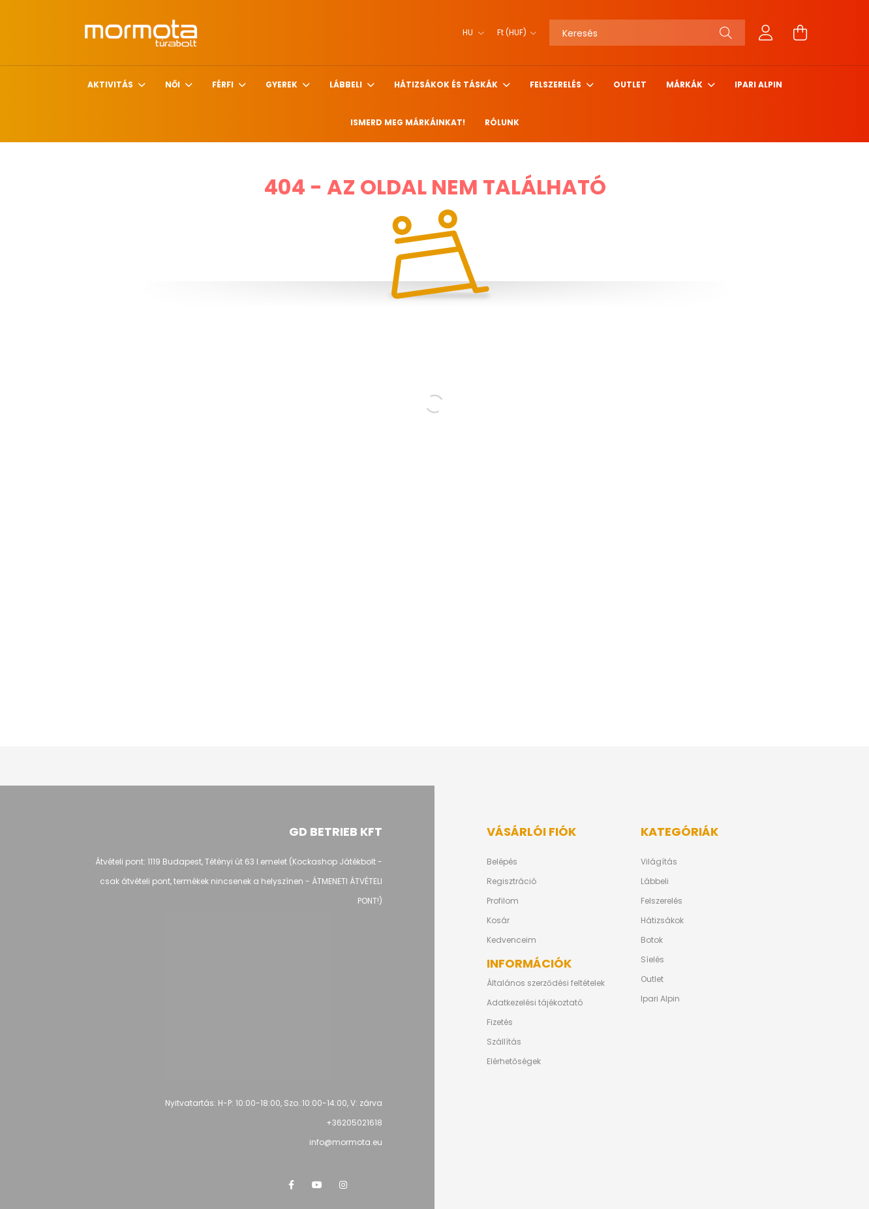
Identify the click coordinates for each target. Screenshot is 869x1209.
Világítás (659, 861)
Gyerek (282, 84)
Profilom (503, 901)
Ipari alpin (758, 84)
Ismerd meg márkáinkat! (407, 122)
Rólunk (502, 122)
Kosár (498, 920)
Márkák (685, 84)
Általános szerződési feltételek (546, 983)
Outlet (630, 84)
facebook (291, 1185)
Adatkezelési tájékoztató (535, 1002)
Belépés (502, 861)
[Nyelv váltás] (470, 33)
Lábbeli (346, 84)
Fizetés (500, 1022)
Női (173, 84)
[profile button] (766, 33)
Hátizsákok (662, 920)
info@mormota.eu (345, 1142)
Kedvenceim (511, 940)
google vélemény (369, 1185)
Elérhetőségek (514, 1061)
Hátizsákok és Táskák (447, 84)
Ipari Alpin (660, 998)
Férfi (224, 84)
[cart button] (800, 33)
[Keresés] (647, 33)
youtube (317, 1185)
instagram (343, 1185)
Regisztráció (511, 881)
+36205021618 (354, 1122)
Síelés (652, 959)
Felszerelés (556, 84)
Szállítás (504, 1042)
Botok (652, 940)
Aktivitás (111, 84)
